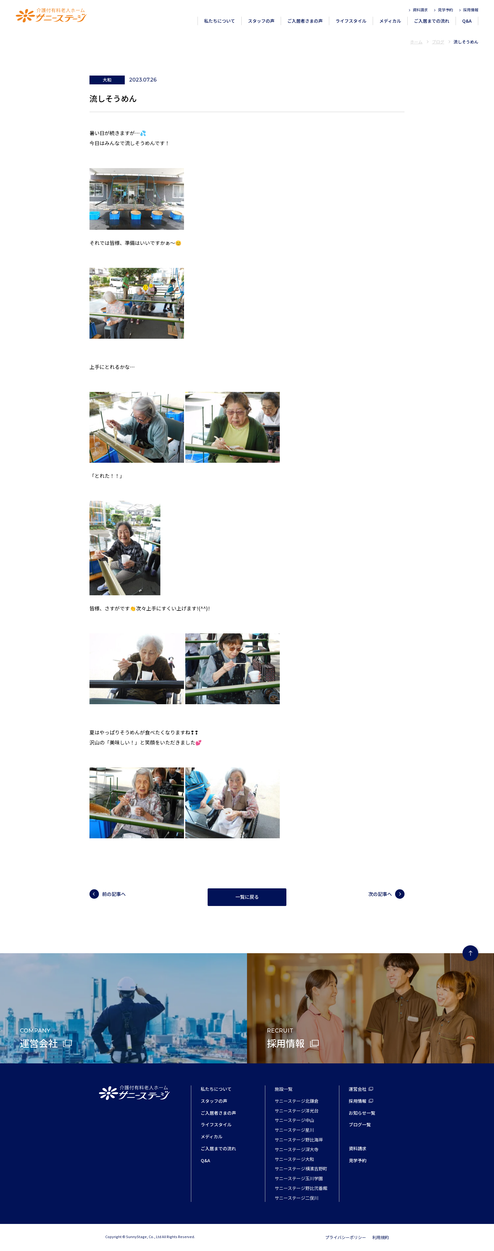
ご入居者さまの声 (305, 21)
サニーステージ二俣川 (297, 1198)
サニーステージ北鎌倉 (297, 1101)
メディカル (390, 21)
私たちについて (219, 21)
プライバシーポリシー (345, 1237)
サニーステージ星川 (294, 1130)
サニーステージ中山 (294, 1120)
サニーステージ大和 (294, 1159)
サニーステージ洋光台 (297, 1110)
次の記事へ (380, 894)
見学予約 (445, 9)
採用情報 (470, 9)
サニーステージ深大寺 (297, 1149)
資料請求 (420, 9)
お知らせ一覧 (362, 1113)
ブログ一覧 (360, 1124)
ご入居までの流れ (431, 21)
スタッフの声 (261, 21)
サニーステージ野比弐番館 (301, 1188)
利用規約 (380, 1237)
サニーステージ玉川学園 (299, 1178)
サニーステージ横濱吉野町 (301, 1168)
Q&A (467, 21)
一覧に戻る (247, 897)
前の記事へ (114, 894)
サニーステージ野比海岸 (299, 1139)
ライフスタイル (351, 21)
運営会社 (357, 1089)
